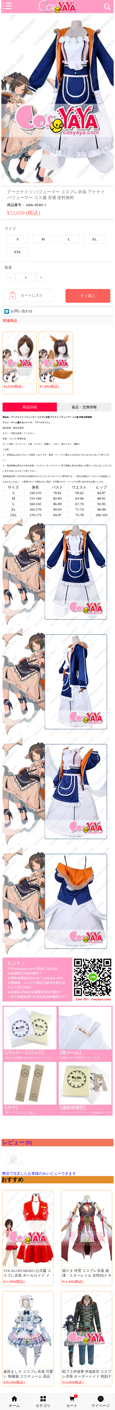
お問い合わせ (18, 311)
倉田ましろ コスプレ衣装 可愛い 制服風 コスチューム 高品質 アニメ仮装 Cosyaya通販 (28, 1376)
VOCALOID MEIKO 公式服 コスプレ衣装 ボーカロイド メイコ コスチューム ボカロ (27, 1275)
